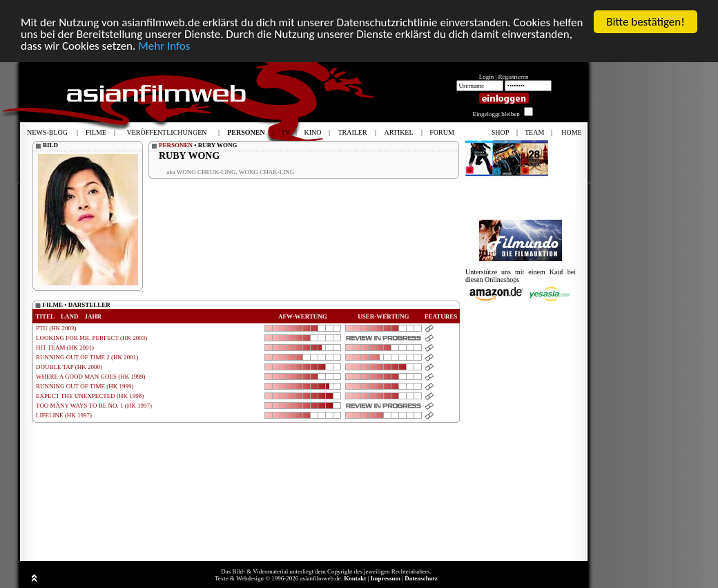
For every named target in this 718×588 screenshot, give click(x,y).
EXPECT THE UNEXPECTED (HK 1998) (90, 395)
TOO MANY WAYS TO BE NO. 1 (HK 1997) (94, 405)
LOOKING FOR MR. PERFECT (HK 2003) (91, 337)
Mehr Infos (164, 46)
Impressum (385, 578)
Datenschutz (421, 578)
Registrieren (513, 76)
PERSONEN (176, 145)
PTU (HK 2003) (56, 328)
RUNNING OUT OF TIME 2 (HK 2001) (87, 357)
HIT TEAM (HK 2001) (65, 347)
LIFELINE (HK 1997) (64, 415)
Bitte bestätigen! (645, 22)
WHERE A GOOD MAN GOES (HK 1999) (91, 376)
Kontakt (355, 578)
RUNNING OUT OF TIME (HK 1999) (84, 386)
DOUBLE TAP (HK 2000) (69, 366)
